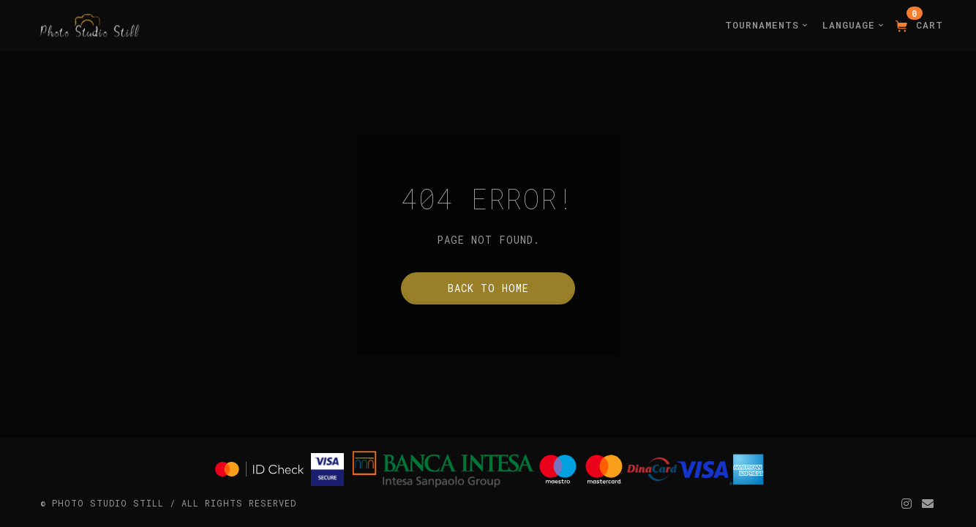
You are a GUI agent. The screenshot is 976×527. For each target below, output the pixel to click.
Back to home (488, 288)
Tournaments (766, 24)
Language (853, 24)
